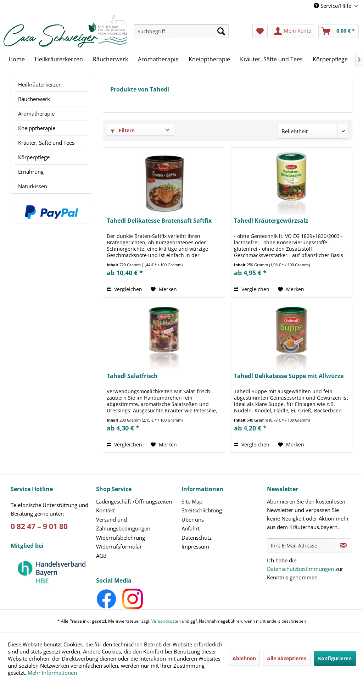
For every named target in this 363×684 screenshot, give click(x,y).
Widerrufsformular (119, 546)
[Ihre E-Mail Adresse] (301, 545)
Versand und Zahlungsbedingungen (123, 524)
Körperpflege (34, 157)
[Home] (17, 59)
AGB (101, 555)
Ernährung (31, 171)
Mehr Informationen (52, 672)
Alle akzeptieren (287, 658)
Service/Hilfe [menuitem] (333, 5)
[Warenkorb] (338, 31)
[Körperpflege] (330, 59)
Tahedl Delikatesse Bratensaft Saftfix (159, 220)
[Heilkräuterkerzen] (59, 59)
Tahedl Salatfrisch (132, 376)
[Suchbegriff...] (181, 31)
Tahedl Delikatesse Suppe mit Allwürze (289, 376)
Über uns (193, 519)
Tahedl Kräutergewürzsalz (271, 220)
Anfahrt (191, 528)
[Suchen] (221, 31)
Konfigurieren (335, 658)
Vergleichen (124, 289)
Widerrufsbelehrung (120, 537)
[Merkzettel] (260, 31)
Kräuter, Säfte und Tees (46, 142)
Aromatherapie (36, 113)
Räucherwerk (34, 98)
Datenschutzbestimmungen (300, 568)
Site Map (192, 501)
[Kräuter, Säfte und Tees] (271, 59)
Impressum (195, 546)
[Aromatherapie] (158, 59)
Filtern (123, 130)
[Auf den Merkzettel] (164, 289)
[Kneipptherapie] (209, 59)
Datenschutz (197, 537)
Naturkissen (32, 186)
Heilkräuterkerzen (40, 84)
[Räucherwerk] (110, 59)
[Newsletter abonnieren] (343, 545)
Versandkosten (166, 621)
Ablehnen (244, 658)
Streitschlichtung (202, 510)
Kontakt (105, 510)
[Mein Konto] (293, 31)
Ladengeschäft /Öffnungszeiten (134, 501)
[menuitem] (181, 34)
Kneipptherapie (36, 128)
